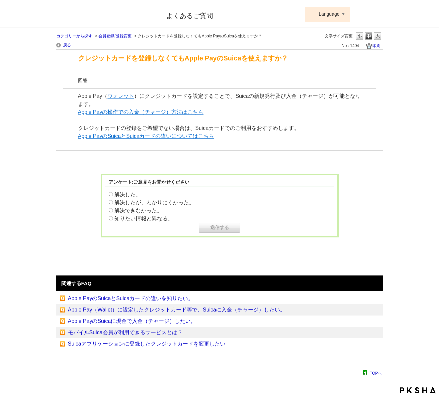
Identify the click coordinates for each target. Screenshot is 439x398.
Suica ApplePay (106, 14)
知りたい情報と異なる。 (143, 218)
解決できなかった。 (138, 210)
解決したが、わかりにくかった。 (154, 202)
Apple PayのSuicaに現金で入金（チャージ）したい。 (132, 321)
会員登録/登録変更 (114, 36)
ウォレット (120, 96)
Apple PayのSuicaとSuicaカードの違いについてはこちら (146, 136)
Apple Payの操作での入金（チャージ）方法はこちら (141, 112)
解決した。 (127, 194)
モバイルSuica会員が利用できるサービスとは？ (125, 332)
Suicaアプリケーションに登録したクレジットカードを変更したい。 (149, 344)
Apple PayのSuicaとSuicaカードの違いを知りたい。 (131, 298)
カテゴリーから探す (74, 36)
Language (329, 14)
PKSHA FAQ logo (418, 390)
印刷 (376, 45)
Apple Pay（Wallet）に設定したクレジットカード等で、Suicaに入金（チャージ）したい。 (177, 310)
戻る (67, 45)
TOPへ (376, 373)
